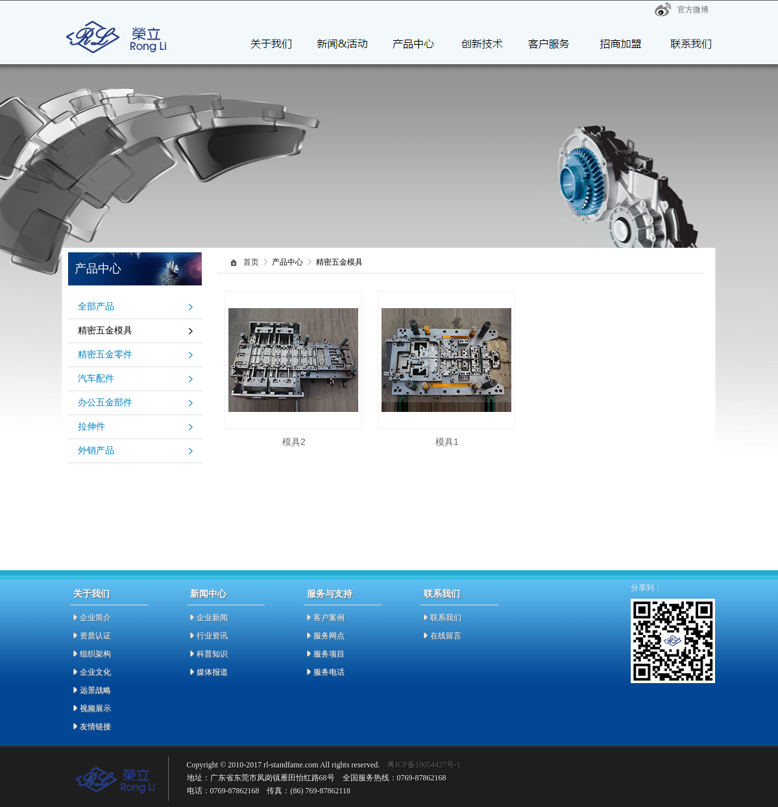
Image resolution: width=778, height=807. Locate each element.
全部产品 (96, 306)
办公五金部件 (105, 402)
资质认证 (95, 635)
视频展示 (95, 708)
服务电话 (329, 672)
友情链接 (95, 726)
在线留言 (445, 635)
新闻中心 (208, 594)
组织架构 (95, 653)
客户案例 (329, 617)
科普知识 (212, 653)
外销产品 (96, 450)
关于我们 (91, 594)
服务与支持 (329, 594)
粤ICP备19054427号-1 (424, 764)
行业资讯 (212, 635)
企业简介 (95, 617)
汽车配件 (96, 378)
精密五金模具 (105, 330)
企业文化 (95, 672)
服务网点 (329, 635)
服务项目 (329, 653)
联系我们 (442, 594)
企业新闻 (212, 617)
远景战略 (95, 690)
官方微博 (693, 9)
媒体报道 (212, 672)
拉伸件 (91, 426)
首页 (251, 262)
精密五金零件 (105, 354)
